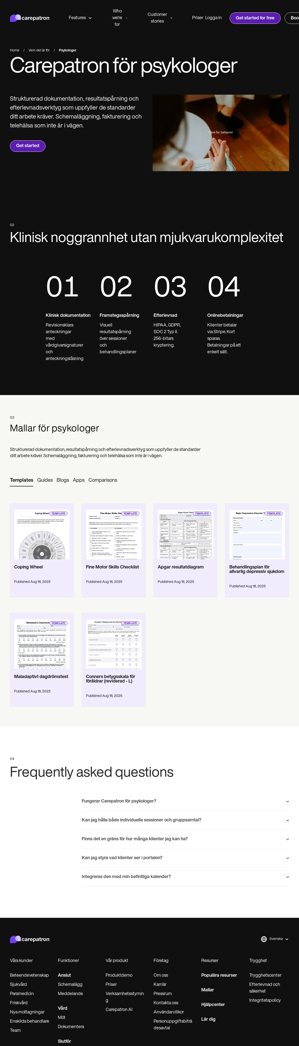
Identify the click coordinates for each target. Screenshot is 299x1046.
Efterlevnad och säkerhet (264, 988)
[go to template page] (42, 531)
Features (80, 18)
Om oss (161, 975)
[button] (274, 939)
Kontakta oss (166, 1003)
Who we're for (119, 18)
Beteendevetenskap (29, 975)
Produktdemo (119, 975)
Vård (62, 1008)
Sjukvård (18, 984)
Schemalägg (70, 984)
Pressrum (163, 994)
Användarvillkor (169, 1012)
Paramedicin (22, 994)
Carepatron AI (119, 1009)
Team (15, 1030)
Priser (197, 18)
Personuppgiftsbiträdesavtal (173, 1025)
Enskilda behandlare (29, 1021)
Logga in (213, 18)
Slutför (64, 1041)
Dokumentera (71, 1027)
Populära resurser (219, 975)
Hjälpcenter (213, 1005)
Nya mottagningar (27, 1012)
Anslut (64, 975)
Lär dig (208, 1019)
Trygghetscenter (265, 975)
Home (14, 50)
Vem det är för (39, 50)
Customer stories (160, 18)
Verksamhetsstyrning (125, 997)
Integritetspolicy (265, 1000)
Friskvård (19, 1003)
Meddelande (70, 994)
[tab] (21, 480)
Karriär (160, 984)
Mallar (207, 990)
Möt (61, 1017)
